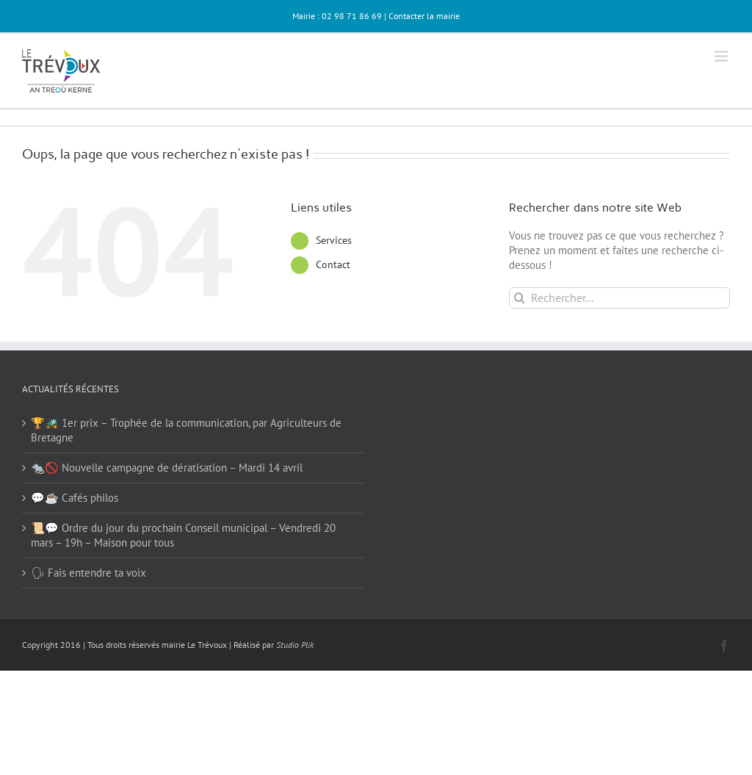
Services (334, 240)
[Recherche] (519, 298)
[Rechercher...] (619, 298)
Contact (333, 264)
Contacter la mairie (424, 15)
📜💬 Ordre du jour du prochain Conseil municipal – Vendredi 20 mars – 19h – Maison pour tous (183, 535)
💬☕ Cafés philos (74, 498)
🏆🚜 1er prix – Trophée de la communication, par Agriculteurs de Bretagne (186, 430)
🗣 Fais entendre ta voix (88, 573)
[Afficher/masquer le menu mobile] (722, 56)
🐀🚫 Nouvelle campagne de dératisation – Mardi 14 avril (167, 468)
